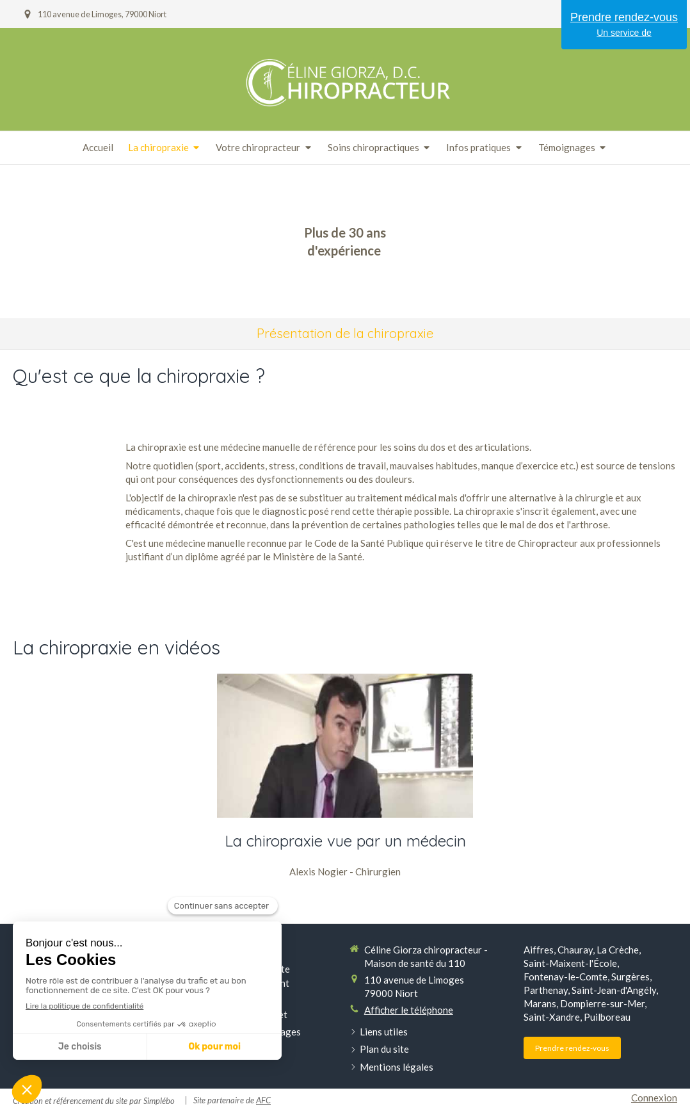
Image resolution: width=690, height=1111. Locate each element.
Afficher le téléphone (408, 1010)
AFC (263, 1100)
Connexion (654, 1097)
